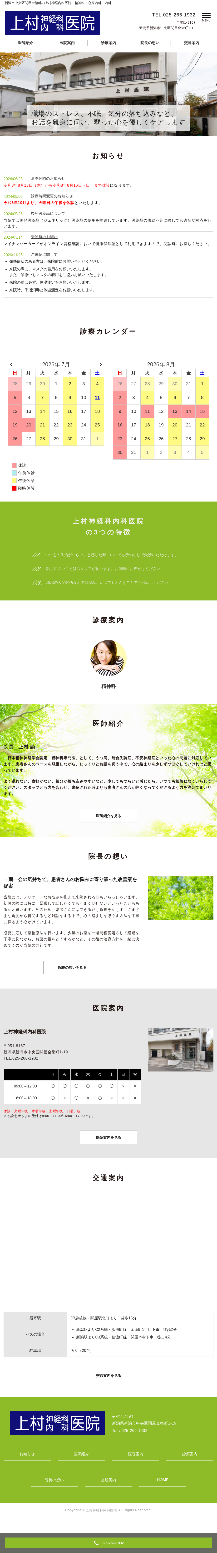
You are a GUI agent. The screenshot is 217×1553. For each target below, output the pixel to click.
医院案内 (67, 43)
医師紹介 (25, 43)
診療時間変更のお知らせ (52, 196)
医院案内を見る (108, 1146)
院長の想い (149, 43)
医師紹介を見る (108, 818)
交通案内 (191, 43)
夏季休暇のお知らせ (48, 178)
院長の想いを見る (72, 973)
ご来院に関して (44, 254)
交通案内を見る (108, 1387)
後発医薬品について (48, 213)
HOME (162, 1492)
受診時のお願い (44, 237)
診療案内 (108, 43)
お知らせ (27, 1466)
